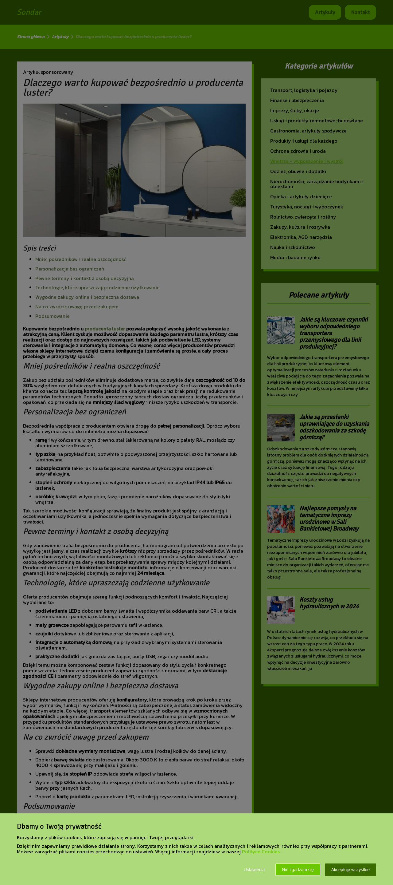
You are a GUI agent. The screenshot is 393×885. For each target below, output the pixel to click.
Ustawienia (254, 869)
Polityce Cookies (261, 851)
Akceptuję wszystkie (350, 869)
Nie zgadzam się (298, 869)
